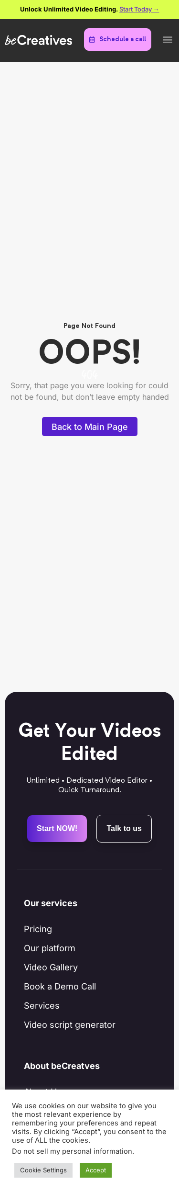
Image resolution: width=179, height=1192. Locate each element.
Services (42, 1006)
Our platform (49, 948)
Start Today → (139, 9)
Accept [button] (95, 1170)
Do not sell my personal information (72, 1151)
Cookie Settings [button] (43, 1170)
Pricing (38, 929)
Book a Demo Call (60, 986)
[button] (167, 39)
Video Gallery (51, 967)
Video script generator (70, 1025)
